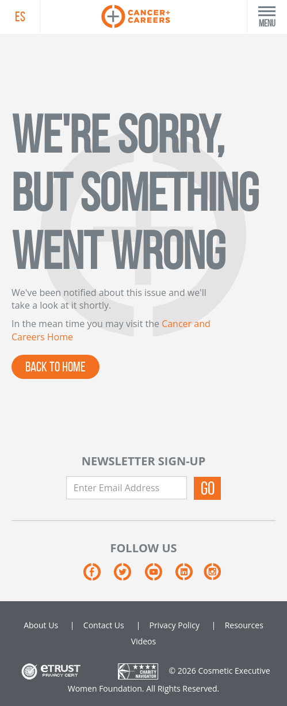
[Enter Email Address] (126, 487)
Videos (143, 641)
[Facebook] (98, 576)
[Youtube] (160, 576)
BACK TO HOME (55, 366)
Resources (244, 625)
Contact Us (103, 625)
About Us (41, 625)
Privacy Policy (174, 625)
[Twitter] (129, 576)
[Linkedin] (189, 576)
